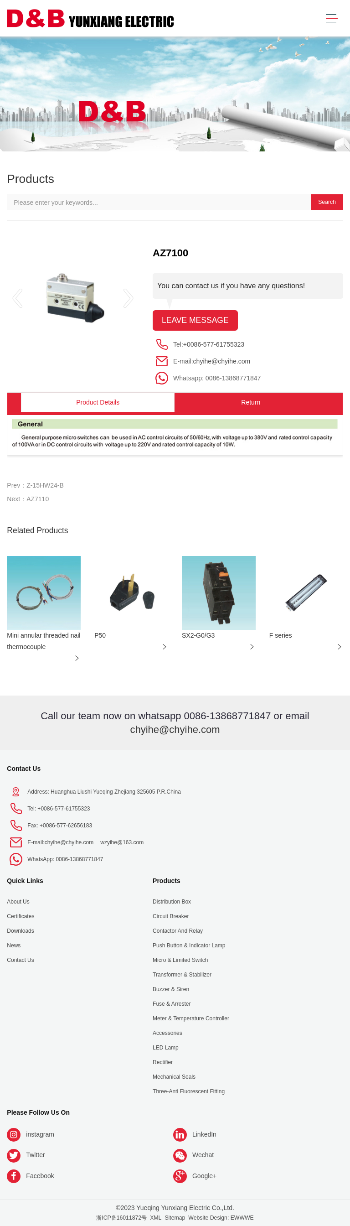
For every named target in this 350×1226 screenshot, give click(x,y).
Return (250, 402)
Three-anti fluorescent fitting (189, 1091)
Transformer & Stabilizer (182, 974)
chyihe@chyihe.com (222, 361)
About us (18, 902)
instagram (40, 1134)
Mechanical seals (174, 1077)
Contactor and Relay (178, 931)
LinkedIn (204, 1134)
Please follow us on (38, 1112)
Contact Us (24, 768)
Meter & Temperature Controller (191, 1018)
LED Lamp (166, 1047)
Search (327, 202)
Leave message (195, 320)
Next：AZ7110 (28, 499)
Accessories (167, 1033)
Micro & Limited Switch (180, 960)
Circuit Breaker (171, 916)
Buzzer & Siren (171, 989)
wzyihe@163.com (122, 842)
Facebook (40, 1175)
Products (166, 880)
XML (155, 1218)
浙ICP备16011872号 (121, 1218)
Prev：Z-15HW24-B (35, 485)
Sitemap (175, 1218)
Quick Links (25, 880)
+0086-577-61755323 (213, 344)
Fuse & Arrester (171, 1004)
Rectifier (163, 1062)
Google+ (204, 1175)
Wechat (203, 1154)
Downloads (20, 931)
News (14, 945)
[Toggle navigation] (331, 18)
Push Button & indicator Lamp (189, 945)
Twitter (35, 1154)
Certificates (20, 916)
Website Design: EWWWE (220, 1218)
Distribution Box (172, 902)
